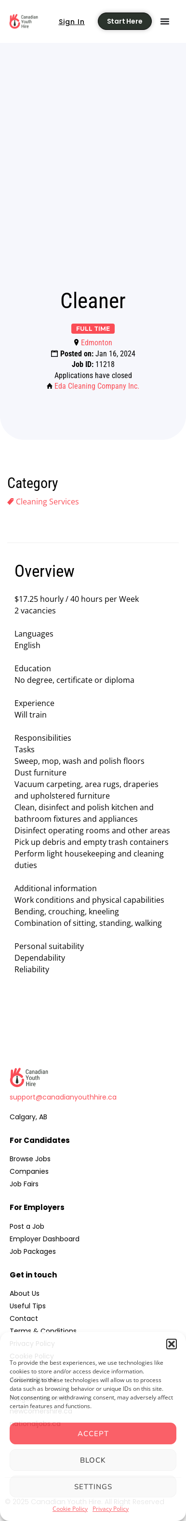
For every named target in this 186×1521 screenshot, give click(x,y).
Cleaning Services (47, 501)
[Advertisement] (93, 180)
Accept (93, 1434)
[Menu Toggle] (165, 21)
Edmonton (96, 342)
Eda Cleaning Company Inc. (96, 386)
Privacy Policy (111, 1509)
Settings (93, 1487)
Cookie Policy (70, 1509)
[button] (171, 1344)
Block (93, 1460)
